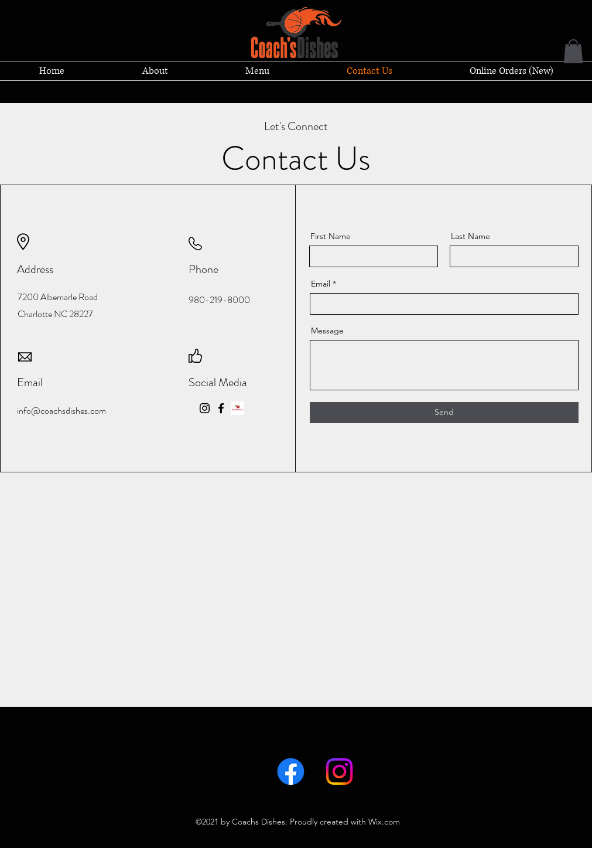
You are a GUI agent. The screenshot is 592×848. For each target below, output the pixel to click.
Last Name (470, 236)
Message (327, 330)
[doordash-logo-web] (237, 408)
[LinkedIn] (339, 771)
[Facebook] (221, 408)
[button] (573, 51)
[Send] (444, 412)
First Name (330, 236)
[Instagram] (204, 408)
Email (320, 284)
